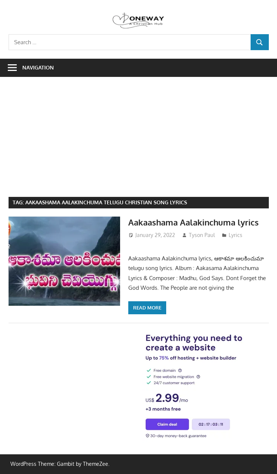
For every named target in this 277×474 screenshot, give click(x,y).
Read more (147, 308)
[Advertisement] (143, 141)
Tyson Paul (202, 235)
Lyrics (235, 235)
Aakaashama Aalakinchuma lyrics (193, 222)
